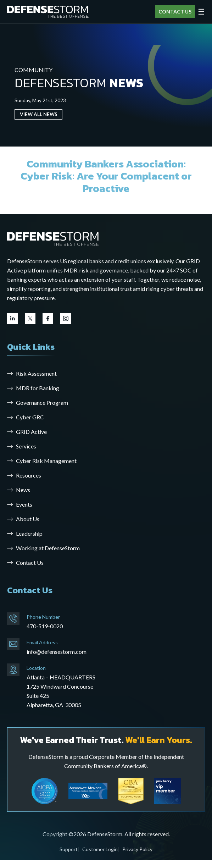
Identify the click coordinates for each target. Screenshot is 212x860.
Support (69, 849)
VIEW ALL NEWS (38, 114)
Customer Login (100, 849)
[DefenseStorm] (48, 12)
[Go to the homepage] (53, 238)
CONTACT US (174, 12)
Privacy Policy (137, 849)
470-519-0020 (45, 626)
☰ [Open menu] (201, 12)
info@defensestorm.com (57, 651)
